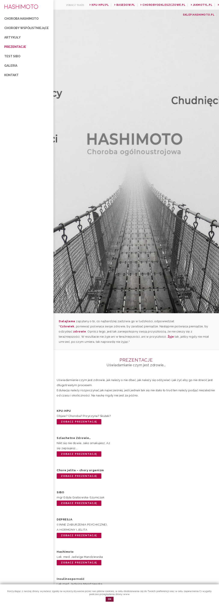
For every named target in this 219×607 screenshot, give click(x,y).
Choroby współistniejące (26, 28)
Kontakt (11, 75)
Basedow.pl (124, 4)
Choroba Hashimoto (21, 18)
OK (109, 599)
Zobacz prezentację (79, 421)
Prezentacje (15, 47)
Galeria (10, 65)
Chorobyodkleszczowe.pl (162, 4)
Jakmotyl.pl (202, 4)
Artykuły (12, 37)
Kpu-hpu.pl (99, 4)
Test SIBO (12, 56)
